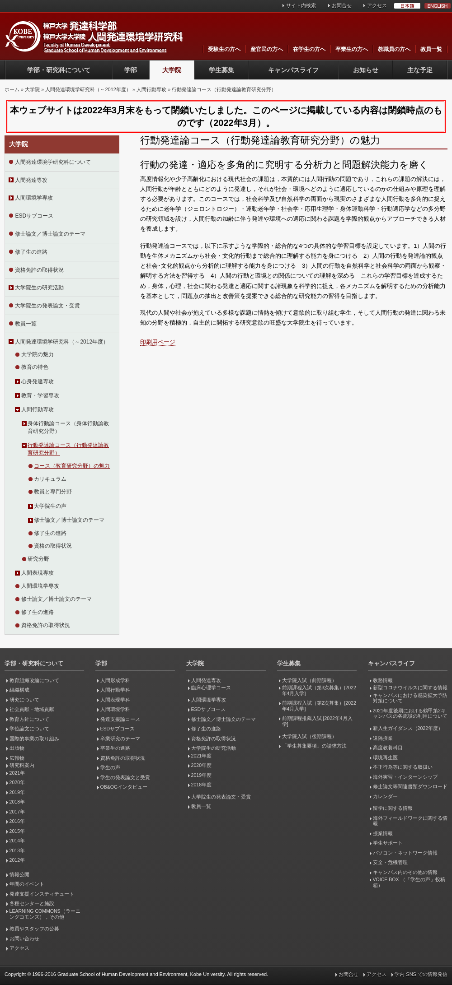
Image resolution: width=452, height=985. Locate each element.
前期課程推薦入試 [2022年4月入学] (317, 721)
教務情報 (383, 680)
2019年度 (201, 775)
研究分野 (38, 559)
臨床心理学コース (211, 687)
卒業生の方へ (351, 49)
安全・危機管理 (390, 862)
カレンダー (385, 796)
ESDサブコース (34, 216)
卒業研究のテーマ (120, 738)
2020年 (17, 782)
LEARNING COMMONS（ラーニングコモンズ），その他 (44, 914)
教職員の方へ (394, 49)
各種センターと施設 (31, 903)
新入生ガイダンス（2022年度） (408, 728)
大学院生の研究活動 (39, 287)
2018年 (17, 801)
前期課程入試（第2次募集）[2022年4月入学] (319, 705)
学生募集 (221, 70)
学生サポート (388, 843)
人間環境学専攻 (34, 198)
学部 (130, 70)
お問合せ (342, 5)
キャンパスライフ (293, 70)
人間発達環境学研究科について (53, 162)
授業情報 (383, 833)
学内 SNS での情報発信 (421, 974)
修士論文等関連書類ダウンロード (410, 786)
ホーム (12, 89)
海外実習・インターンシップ (405, 777)
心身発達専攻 (37, 381)
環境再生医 (385, 757)
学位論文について (29, 728)
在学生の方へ (309, 49)
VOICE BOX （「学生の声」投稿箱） (409, 882)
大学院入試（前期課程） (309, 680)
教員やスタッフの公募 (34, 928)
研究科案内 (21, 765)
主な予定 (420, 70)
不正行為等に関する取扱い (403, 767)
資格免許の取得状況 (39, 270)
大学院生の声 (50, 506)
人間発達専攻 (31, 180)
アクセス (377, 5)
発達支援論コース (120, 719)
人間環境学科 (115, 709)
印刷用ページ (157, 342)
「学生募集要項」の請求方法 (314, 745)
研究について (24, 699)
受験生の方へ (224, 49)
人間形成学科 (115, 680)
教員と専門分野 (53, 491)
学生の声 (110, 767)
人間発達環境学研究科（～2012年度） (88, 89)
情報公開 (19, 874)
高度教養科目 (388, 747)
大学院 (171, 70)
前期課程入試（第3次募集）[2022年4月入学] (319, 690)
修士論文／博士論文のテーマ (50, 234)
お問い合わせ (24, 938)
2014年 (17, 840)
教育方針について (29, 719)
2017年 (17, 811)
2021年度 (201, 755)
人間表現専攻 (37, 573)
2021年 (17, 773)
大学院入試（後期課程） (309, 736)
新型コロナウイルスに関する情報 (410, 687)
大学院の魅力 (37, 354)
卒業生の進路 (115, 748)
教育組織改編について (34, 680)
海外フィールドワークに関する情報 (410, 821)
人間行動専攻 (151, 89)
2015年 (17, 831)
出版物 (16, 748)
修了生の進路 (31, 252)
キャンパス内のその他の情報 (405, 872)
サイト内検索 (301, 5)
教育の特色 (34, 367)
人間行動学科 (115, 689)
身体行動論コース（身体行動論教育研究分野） (68, 427)
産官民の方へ (266, 49)
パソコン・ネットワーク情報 (405, 852)
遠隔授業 (383, 738)
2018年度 (201, 784)
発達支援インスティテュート (41, 894)
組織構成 (19, 689)
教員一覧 (431, 49)
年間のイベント (26, 884)
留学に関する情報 (393, 808)
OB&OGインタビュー (124, 787)
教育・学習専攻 (40, 395)
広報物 (16, 758)
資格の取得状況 (53, 546)
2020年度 (201, 765)
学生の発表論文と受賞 (125, 777)
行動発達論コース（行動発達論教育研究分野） (224, 89)
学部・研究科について (58, 70)
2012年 (17, 860)
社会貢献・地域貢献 (31, 709)
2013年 (17, 850)
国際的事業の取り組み (34, 738)
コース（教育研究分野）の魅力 (72, 466)
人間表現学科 (115, 699)
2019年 (17, 792)
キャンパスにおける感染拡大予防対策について (410, 698)
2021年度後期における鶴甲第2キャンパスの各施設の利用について (410, 713)
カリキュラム (50, 479)
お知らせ (365, 70)
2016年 (17, 821)
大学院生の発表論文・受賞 (47, 305)
